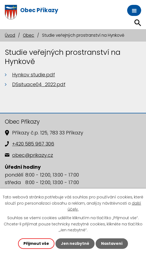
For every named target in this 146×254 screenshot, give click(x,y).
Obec (28, 35)
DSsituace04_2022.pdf (38, 84)
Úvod (10, 35)
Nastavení (112, 243)
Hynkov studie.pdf (33, 74)
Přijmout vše (36, 243)
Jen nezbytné (75, 243)
